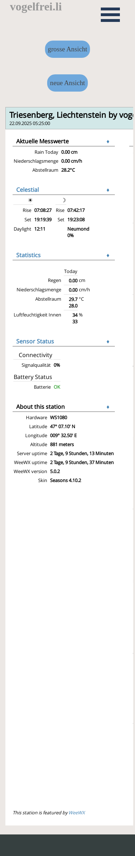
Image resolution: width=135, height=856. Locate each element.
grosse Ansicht (67, 49)
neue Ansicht (67, 83)
